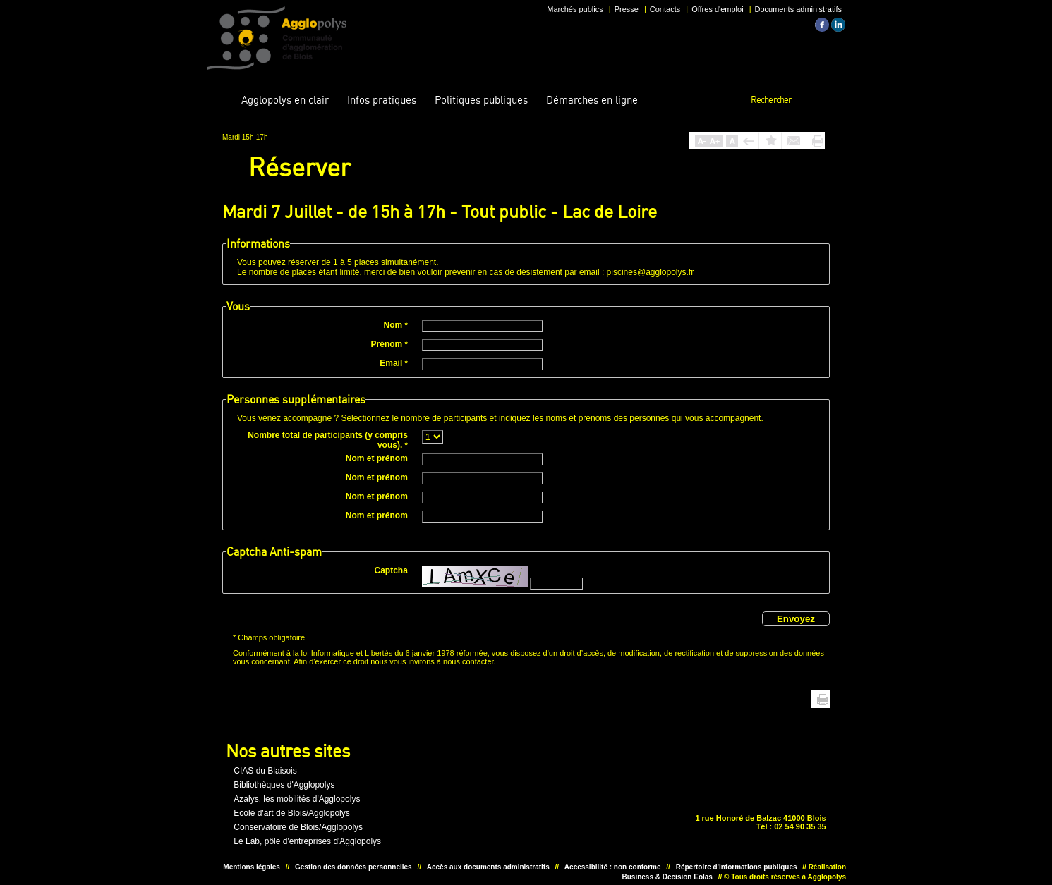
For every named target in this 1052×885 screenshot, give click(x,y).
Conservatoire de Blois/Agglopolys (298, 827)
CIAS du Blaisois (265, 771)
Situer (521, 804)
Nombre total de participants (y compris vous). (328, 440)
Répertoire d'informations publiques (736, 867)
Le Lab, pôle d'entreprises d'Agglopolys (307, 841)
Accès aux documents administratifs (488, 867)
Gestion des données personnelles (353, 867)
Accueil (221, 100)
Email (394, 363)
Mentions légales (251, 867)
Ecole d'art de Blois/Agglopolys (291, 813)
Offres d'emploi (717, 9)
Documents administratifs (798, 9)
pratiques (381, 99)
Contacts (665, 9)
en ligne (592, 99)
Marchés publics (575, 9)
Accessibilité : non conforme (612, 867)
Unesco (478, 804)
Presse (627, 9)
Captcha (391, 570)
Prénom (389, 344)
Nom (396, 325)
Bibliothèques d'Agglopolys (284, 785)
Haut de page (801, 699)
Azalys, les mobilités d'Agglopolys (297, 799)
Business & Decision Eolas (667, 877)
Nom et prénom (377, 458)
